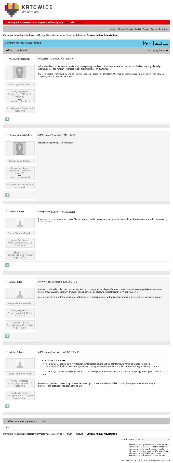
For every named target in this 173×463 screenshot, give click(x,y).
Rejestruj (79, 22)
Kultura (79, 35)
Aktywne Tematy (125, 29)
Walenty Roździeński (19, 59)
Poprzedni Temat (17, 50)
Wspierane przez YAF (129, 460)
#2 (39, 135)
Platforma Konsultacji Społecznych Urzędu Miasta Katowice (32, 35)
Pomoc (146, 29)
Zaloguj (67, 22)
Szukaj (138, 29)
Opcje (147, 43)
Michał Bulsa (15, 211)
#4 (39, 282)
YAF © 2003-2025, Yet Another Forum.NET (154, 460)
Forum (113, 29)
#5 (39, 352)
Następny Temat (157, 50)
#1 (39, 58)
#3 (39, 211)
